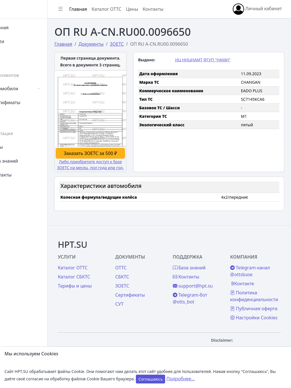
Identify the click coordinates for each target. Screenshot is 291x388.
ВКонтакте (249, 264)
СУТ (15, 116)
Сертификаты (26, 102)
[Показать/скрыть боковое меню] (86, 9)
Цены (17, 147)
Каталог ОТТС (132, 9)
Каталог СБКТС (99, 257)
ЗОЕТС (141, 266)
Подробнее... (180, 379)
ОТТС (140, 248)
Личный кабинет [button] (257, 9)
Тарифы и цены (100, 266)
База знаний (25, 161)
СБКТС (141, 257)
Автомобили (25, 88)
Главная (20, 27)
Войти (18, 41)
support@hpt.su (205, 266)
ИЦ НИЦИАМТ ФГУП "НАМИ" (215, 59)
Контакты (22, 175)
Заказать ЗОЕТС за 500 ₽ (111, 142)
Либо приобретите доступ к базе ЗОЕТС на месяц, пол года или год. (111, 156)
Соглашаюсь (150, 379)
